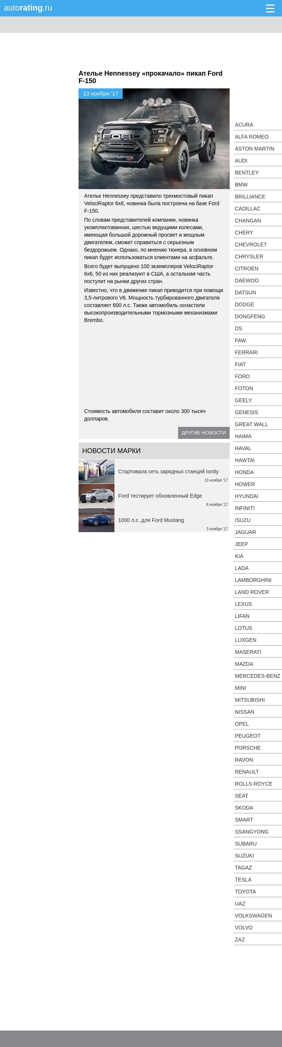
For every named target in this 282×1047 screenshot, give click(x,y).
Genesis (246, 412)
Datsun (245, 292)
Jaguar (245, 532)
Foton (244, 388)
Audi (241, 161)
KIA (239, 556)
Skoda (244, 808)
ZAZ (240, 940)
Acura (244, 125)
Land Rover (252, 592)
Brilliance (250, 197)
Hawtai (245, 460)
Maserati (248, 652)
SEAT (241, 796)
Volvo (243, 928)
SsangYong (252, 832)
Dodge (244, 304)
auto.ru (28, 7)
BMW (241, 185)
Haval (243, 448)
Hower (245, 484)
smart (244, 820)
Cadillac (247, 209)
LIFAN (242, 616)
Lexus (243, 604)
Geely (243, 400)
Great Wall (251, 424)
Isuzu (243, 520)
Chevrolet (251, 245)
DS (238, 328)
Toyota (245, 892)
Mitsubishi (250, 700)
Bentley (247, 173)
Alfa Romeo (252, 137)
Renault (247, 772)
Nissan (244, 712)
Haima (243, 436)
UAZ (240, 904)
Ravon (244, 760)
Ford (242, 376)
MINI (240, 688)
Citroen (246, 268)
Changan (248, 221)
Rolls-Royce (253, 784)
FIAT (240, 364)
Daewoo (247, 280)
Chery (244, 233)
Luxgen (246, 640)
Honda (244, 472)
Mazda (244, 664)
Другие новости (204, 433)
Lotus (243, 628)
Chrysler (249, 257)
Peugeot (247, 736)
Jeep (241, 544)
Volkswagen (253, 916)
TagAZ (243, 868)
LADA (242, 568)
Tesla (243, 880)
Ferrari (246, 352)
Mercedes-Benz (257, 676)
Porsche (248, 748)
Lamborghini (253, 580)
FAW (240, 340)
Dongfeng (250, 316)
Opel (242, 724)
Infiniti (245, 508)
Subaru (246, 844)
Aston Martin (254, 149)
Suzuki (244, 856)
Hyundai (246, 496)
